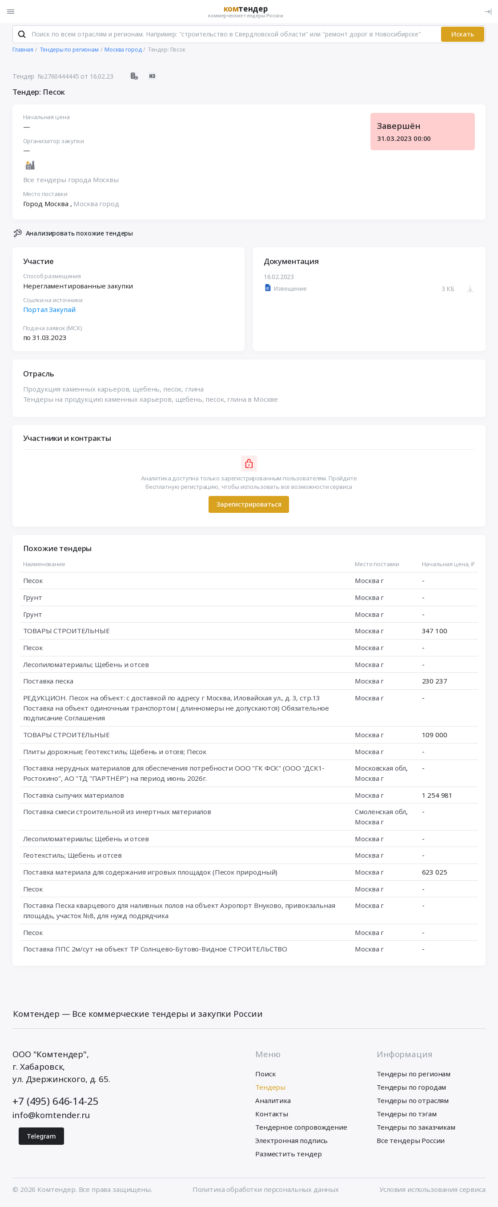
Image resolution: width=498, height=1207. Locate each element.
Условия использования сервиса (432, 1191)
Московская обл (380, 770)
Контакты (271, 1115)
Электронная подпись (291, 1142)
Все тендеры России (411, 1142)
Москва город (96, 205)
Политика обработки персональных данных (266, 1191)
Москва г (369, 582)
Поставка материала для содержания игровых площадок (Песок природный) (150, 874)
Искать (462, 36)
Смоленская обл (380, 813)
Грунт (32, 599)
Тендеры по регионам (413, 1075)
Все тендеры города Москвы (71, 181)
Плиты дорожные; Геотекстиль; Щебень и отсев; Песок (114, 753)
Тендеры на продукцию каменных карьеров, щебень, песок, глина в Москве (150, 401)
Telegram (41, 1138)
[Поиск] (21, 36)
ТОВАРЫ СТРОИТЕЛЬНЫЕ (66, 632)
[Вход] (488, 11)
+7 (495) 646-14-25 (55, 1103)
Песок (33, 582)
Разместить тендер (288, 1155)
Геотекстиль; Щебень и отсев (72, 857)
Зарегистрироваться (249, 506)
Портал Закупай (49, 311)
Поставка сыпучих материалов (73, 796)
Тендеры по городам (411, 1088)
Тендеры (270, 1088)
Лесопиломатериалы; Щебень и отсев (86, 666)
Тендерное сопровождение (301, 1129)
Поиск (265, 1075)
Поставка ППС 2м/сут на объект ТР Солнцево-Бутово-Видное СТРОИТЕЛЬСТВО (155, 951)
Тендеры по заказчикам (416, 1129)
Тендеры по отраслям (413, 1102)
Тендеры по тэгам (407, 1115)
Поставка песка (48, 683)
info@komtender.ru (50, 1117)
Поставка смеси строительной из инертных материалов (117, 813)
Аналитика (273, 1102)
